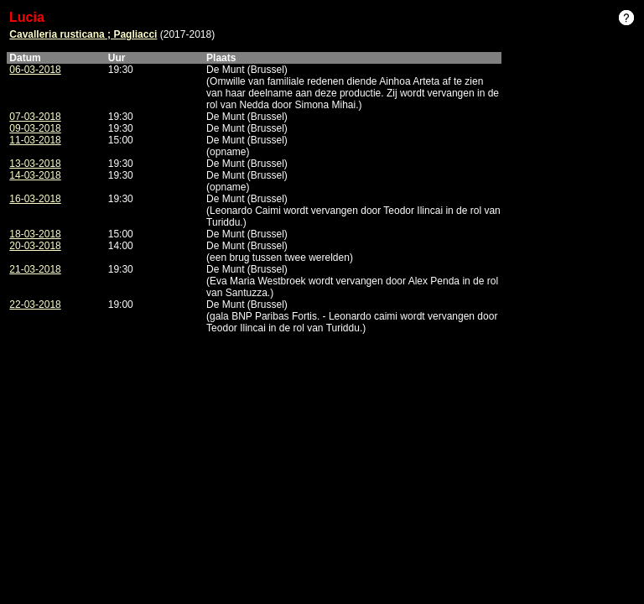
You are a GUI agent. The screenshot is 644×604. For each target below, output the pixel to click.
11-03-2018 (34, 140)
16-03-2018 (34, 199)
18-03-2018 (34, 234)
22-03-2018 (34, 304)
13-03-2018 (34, 163)
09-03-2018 (34, 128)
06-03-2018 (34, 70)
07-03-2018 (34, 116)
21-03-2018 (34, 269)
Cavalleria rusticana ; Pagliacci (83, 34)
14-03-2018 (34, 175)
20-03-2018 (34, 246)
